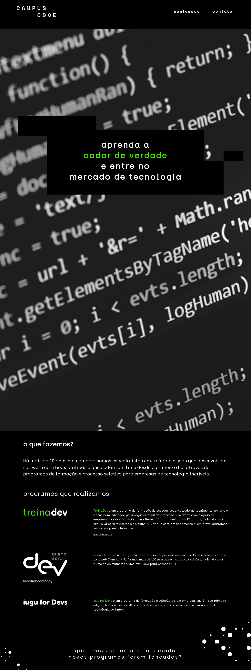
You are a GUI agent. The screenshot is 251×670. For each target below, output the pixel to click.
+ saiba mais (102, 534)
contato (223, 11)
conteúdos (187, 11)
